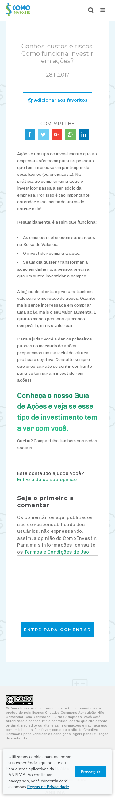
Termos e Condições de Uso (56, 552)
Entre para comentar (57, 629)
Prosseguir (91, 771)
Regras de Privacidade (48, 786)
